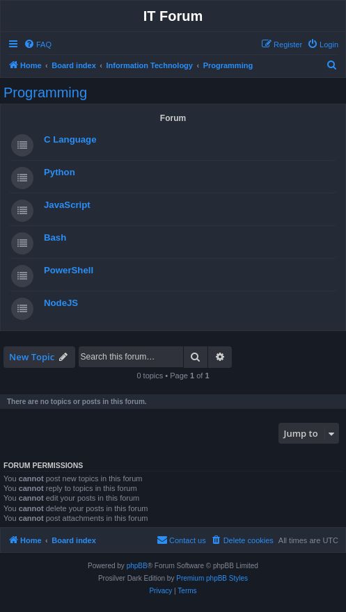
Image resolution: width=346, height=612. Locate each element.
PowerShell (68, 270)
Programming (45, 92)
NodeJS (61, 303)
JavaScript (67, 205)
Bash (55, 237)
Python (59, 172)
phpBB (137, 566)
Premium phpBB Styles (212, 578)
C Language (70, 139)
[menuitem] (38, 44)
